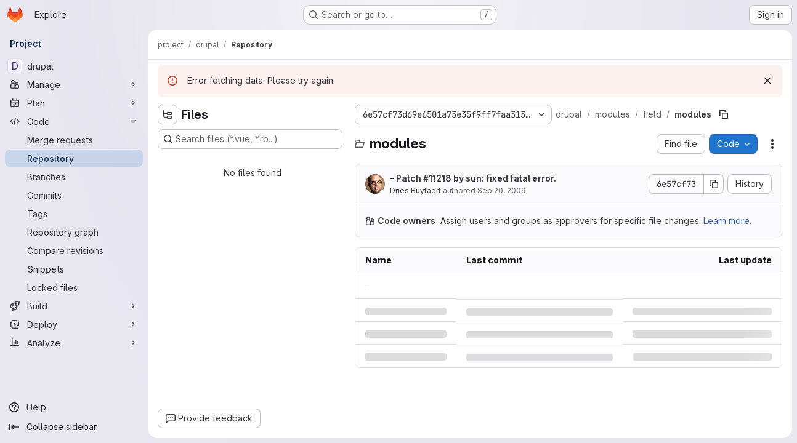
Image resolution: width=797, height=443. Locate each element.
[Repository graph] (74, 232)
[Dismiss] (767, 80)
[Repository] (74, 158)
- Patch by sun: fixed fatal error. (473, 178)
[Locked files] (74, 287)
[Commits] (74, 195)
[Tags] (74, 213)
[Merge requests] (74, 139)
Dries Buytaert (415, 190)
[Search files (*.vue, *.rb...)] (250, 139)
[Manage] (74, 84)
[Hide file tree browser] (167, 114)
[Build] (74, 305)
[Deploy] (74, 324)
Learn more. (727, 220)
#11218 (437, 178)
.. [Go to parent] (367, 286)
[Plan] (74, 102)
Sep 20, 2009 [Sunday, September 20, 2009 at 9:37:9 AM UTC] (501, 190)
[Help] (74, 407)
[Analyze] (74, 342)
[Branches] (74, 176)
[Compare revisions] (74, 250)
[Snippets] (74, 268)
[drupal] (74, 65)
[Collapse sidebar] (74, 427)
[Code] (74, 121)
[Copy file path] (724, 114)
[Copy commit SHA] (714, 184)
